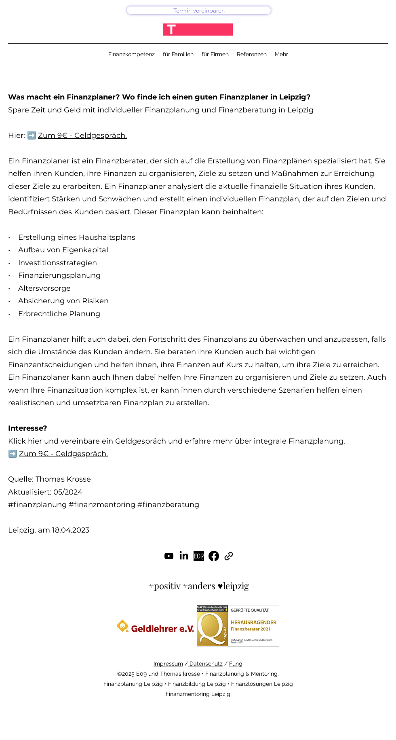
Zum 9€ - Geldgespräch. (82, 135)
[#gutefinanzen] (199, 556)
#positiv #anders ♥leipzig (198, 585)
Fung (235, 663)
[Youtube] (169, 556)
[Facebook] (214, 556)
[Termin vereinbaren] (199, 10)
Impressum (168, 663)
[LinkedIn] (184, 556)
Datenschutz (205, 663)
